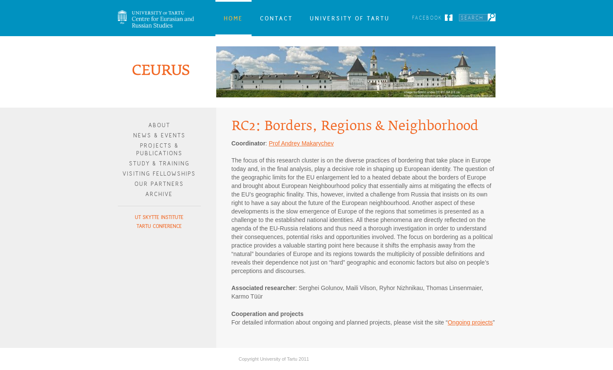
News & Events (159, 135)
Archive (159, 194)
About (159, 125)
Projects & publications (159, 149)
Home (233, 18)
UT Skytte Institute (159, 217)
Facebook (427, 17)
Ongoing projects (470, 322)
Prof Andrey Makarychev (301, 143)
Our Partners (159, 184)
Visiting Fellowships (159, 173)
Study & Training (159, 163)
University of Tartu (350, 18)
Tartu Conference (159, 226)
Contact (276, 18)
